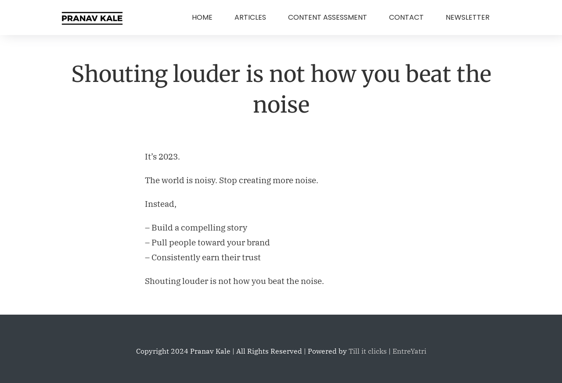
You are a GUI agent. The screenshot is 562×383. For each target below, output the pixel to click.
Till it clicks (368, 351)
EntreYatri (409, 351)
